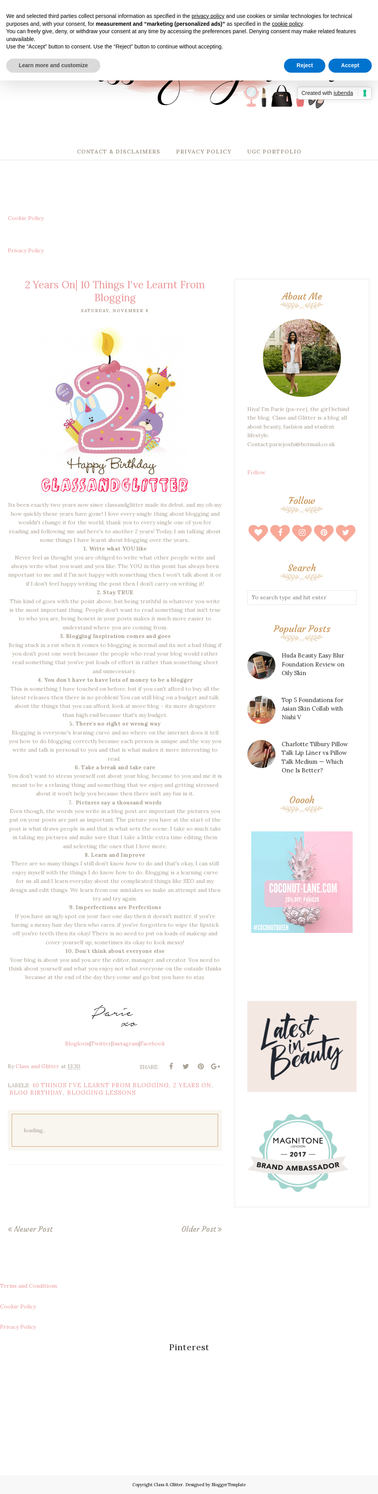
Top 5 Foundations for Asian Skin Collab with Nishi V (312, 708)
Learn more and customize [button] (53, 65)
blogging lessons (101, 1092)
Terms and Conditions (28, 1285)
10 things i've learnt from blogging (101, 1085)
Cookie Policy (26, 218)
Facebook (152, 1043)
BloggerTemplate (228, 1484)
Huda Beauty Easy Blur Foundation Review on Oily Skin (313, 664)
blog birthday (36, 1092)
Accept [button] (350, 65)
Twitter (101, 1043)
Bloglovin (77, 1043)
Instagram (125, 1043)
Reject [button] (304, 65)
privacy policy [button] (208, 16)
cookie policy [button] (287, 24)
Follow (256, 472)
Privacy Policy (26, 250)
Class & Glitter (168, 1484)
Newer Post (33, 1229)
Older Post (198, 1229)
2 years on (192, 1085)
